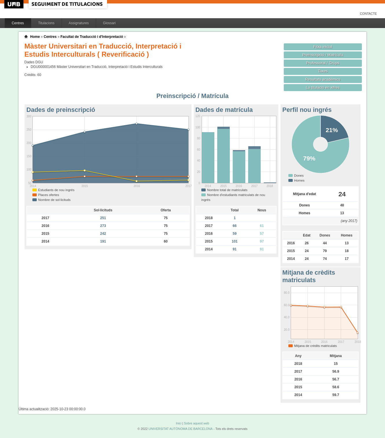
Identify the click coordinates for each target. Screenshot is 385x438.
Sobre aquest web (196, 423)
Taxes (323, 71)
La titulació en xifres (323, 87)
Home (35, 37)
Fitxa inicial (322, 47)
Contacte (368, 13)
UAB (14, 4)
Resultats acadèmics (322, 79)
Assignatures (79, 23)
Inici (178, 423)
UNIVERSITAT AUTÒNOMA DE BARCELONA (181, 428)
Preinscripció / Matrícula (322, 55)
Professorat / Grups (322, 63)
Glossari (109, 23)
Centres (18, 23)
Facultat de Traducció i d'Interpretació (91, 37)
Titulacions (46, 23)
